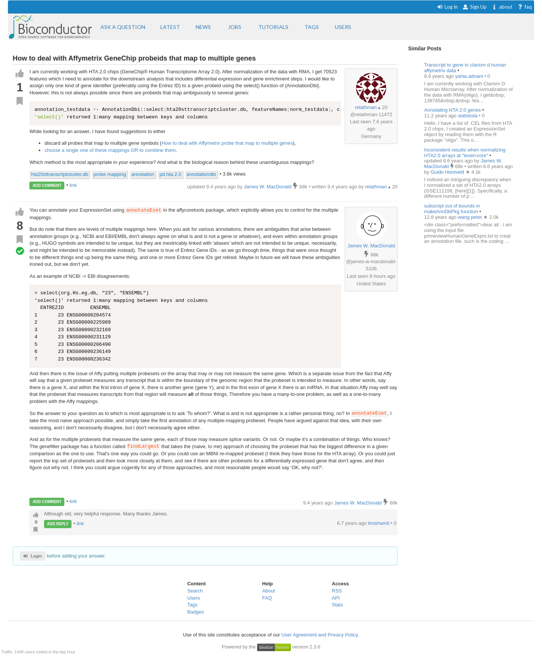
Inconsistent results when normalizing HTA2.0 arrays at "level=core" (464, 152)
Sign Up (475, 7)
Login (32, 556)
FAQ (267, 598)
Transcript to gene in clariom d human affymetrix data (465, 67)
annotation (142, 174)
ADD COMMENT (47, 185)
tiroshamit (379, 523)
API (336, 598)
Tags (192, 605)
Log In (447, 7)
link (73, 185)
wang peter (470, 217)
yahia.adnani (469, 76)
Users (193, 598)
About (268, 591)
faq (524, 7)
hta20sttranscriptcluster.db (59, 174)
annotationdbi (201, 174)
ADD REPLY (58, 524)
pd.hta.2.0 (170, 174)
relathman (366, 107)
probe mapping (109, 174)
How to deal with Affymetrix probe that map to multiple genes (227, 143)
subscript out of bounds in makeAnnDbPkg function (452, 208)
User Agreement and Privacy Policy (320, 635)
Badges (195, 612)
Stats (337, 605)
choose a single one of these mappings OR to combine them (109, 150)
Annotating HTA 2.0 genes (452, 110)
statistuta (468, 115)
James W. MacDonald (371, 245)
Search (194, 591)
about (502, 7)
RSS (337, 591)
